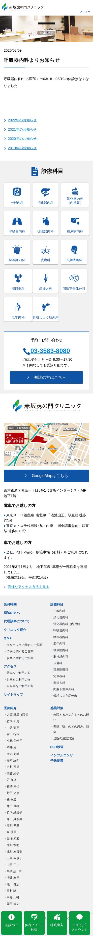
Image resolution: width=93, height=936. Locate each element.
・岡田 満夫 (11, 904)
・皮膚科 (56, 663)
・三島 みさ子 (13, 858)
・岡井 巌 (10, 747)
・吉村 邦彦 (11, 767)
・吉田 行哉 (11, 734)
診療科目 (56, 604)
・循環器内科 (59, 637)
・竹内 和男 (11, 721)
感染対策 (56, 708)
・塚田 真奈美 (13, 819)
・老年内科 (57, 643)
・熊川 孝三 (11, 825)
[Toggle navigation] (85, 7)
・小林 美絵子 (13, 741)
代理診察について (17, 621)
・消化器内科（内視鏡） (66, 624)
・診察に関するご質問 (18, 658)
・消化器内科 (59, 617)
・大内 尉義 (11, 754)
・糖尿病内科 (59, 650)
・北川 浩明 (11, 845)
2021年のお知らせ (22, 129)
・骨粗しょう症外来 (63, 695)
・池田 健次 (11, 884)
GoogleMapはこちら (46, 476)
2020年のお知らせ (22, 139)
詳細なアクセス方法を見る (26, 587)
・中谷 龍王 (11, 727)
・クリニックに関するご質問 (23, 645)
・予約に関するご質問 (18, 651)
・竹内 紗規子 (13, 812)
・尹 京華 (10, 780)
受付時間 (10, 604)
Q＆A (8, 638)
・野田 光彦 (11, 793)
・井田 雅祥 (11, 806)
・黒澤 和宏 (11, 838)
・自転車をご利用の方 (18, 686)
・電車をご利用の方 (17, 673)
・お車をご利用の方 (17, 679)
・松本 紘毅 (11, 760)
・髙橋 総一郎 (13, 871)
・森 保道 (10, 799)
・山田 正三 (11, 865)
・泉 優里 (10, 832)
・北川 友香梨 (13, 851)
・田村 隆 (10, 891)
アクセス (10, 666)
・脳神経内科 (59, 656)
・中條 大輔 (11, 897)
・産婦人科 (57, 683)
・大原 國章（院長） (17, 714)
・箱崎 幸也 (11, 786)
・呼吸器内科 (59, 630)
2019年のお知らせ (22, 148)
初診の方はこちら (46, 377)
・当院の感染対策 (62, 738)
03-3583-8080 (46, 351)
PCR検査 (56, 747)
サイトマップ (13, 694)
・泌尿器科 (57, 676)
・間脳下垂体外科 (62, 689)
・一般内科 (57, 611)
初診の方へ (12, 613)
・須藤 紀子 (11, 773)
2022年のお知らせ (22, 120)
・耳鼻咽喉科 (59, 669)
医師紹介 (10, 708)
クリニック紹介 (15, 630)
